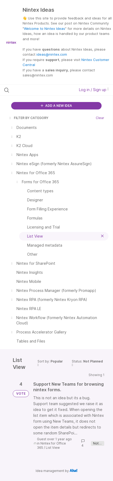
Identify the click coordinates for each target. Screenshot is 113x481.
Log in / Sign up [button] (94, 89)
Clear (100, 118)
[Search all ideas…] (35, 90)
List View (53, 448)
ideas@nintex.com (51, 54)
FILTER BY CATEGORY (28, 118)
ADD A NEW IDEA (56, 106)
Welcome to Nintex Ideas (44, 28)
